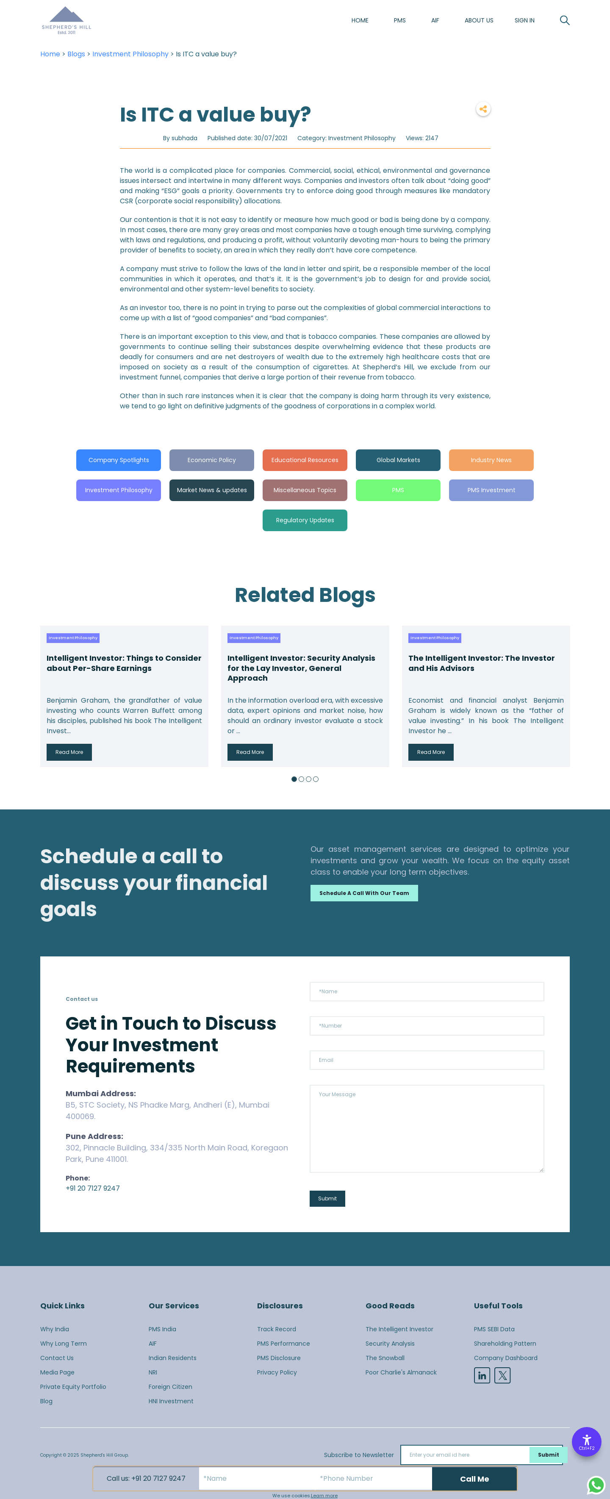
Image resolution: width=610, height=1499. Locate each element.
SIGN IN (525, 20)
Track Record (276, 1329)
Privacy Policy (277, 1372)
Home (360, 20)
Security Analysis (390, 1343)
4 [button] (315, 779)
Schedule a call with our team (364, 893)
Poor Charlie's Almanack (401, 1372)
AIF (435, 20)
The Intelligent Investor (399, 1329)
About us (479, 20)
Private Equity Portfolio (73, 1387)
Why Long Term (63, 1343)
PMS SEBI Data (494, 1329)
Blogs (76, 54)
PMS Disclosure (279, 1358)
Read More (69, 752)
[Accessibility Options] (587, 1442)
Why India (54, 1329)
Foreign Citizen (170, 1387)
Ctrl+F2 (587, 1448)
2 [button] (301, 779)
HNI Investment (171, 1401)
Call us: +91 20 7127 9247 (146, 1478)
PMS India (162, 1329)
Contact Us (57, 1358)
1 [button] (294, 779)
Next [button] (561, 696)
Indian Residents (173, 1358)
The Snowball (385, 1358)
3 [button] (308, 779)
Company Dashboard (506, 1358)
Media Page (57, 1372)
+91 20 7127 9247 (93, 1188)
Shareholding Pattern (505, 1343)
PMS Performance (283, 1343)
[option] (124, 697)
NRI (153, 1372)
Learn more (324, 1495)
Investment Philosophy (130, 54)
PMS (400, 20)
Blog (46, 1401)
